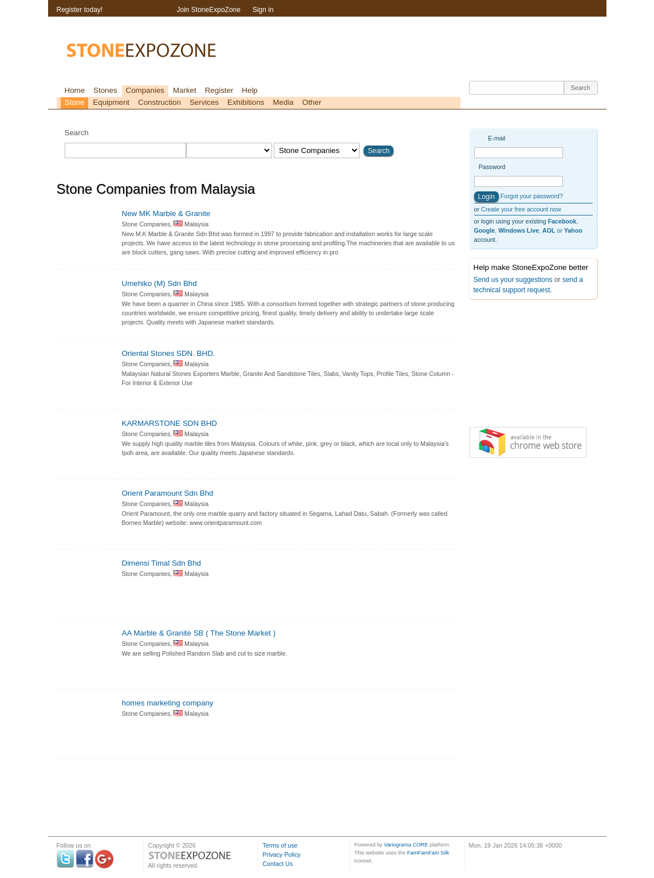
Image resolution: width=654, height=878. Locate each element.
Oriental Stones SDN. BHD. (168, 353)
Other (311, 102)
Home (75, 90)
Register (219, 90)
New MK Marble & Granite (166, 213)
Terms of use (280, 845)
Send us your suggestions (513, 280)
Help (249, 90)
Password (492, 166)
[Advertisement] (526, 365)
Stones (105, 90)
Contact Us (278, 863)
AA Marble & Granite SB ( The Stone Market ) (199, 633)
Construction (159, 102)
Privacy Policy (282, 854)
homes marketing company (168, 703)
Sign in (263, 10)
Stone (75, 102)
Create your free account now (521, 209)
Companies (145, 90)
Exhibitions (245, 102)
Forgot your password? (532, 196)
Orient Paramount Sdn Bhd (168, 493)
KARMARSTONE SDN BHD (169, 423)
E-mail (496, 138)
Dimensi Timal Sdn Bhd (162, 563)
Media (283, 102)
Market (184, 90)
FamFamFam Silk (428, 853)
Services (204, 102)
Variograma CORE (406, 845)
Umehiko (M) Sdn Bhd (159, 283)
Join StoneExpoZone (209, 10)
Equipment (111, 102)
